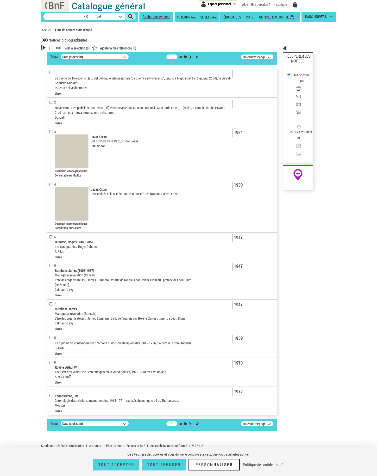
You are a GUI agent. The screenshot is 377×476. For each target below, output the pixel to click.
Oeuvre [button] (52, 150)
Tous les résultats (297, 102)
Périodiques (231, 16)
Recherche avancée (156, 16)
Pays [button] (50, 230)
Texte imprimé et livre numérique (71, 112)
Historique (280, 4)
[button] (86, 16)
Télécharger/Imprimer (300, 72)
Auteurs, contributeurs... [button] (65, 158)
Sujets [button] (51, 182)
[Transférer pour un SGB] (304, 89)
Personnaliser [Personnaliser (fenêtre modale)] (214, 464)
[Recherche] (63, 16)
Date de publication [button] (61, 174)
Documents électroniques (65, 119)
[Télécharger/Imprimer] (304, 72)
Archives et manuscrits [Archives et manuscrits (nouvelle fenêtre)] (293, 147)
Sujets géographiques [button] (63, 190)
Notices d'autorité (273, 16)
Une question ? (260, 4)
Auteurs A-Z (185, 16)
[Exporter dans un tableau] (304, 83)
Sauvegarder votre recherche (71, 79)
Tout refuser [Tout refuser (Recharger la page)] (164, 464)
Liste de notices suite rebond (73, 30)
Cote (249, 16)
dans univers (316, 18)
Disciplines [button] (55, 222)
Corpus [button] (52, 214)
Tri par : (117, 56)
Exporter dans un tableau (303, 83)
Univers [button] (52, 206)
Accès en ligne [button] (57, 97)
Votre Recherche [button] (61, 55)
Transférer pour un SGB (302, 89)
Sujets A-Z (208, 16)
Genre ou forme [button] (58, 198)
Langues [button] (53, 166)
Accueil (46, 30)
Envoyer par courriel (299, 78)
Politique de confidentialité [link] (263, 464)
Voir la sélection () (138, 48)
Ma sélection (294, 63)
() (176, 48)
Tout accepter (116, 464)
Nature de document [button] (62, 105)
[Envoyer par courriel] (304, 78)
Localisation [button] (56, 142)
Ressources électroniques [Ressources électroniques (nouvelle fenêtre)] (295, 152)
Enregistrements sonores (65, 127)
